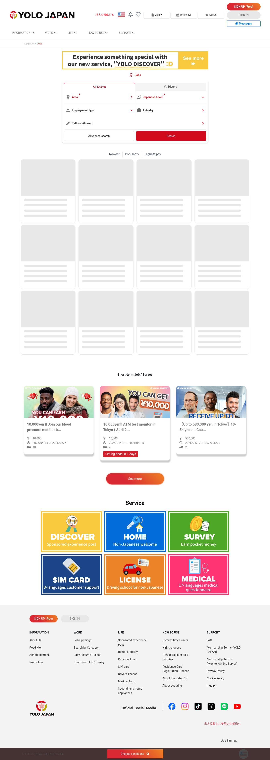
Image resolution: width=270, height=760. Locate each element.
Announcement (39, 655)
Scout (210, 14)
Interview (183, 14)
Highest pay (153, 154)
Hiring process (171, 647)
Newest (114, 154)
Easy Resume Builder (87, 655)
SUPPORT (126, 32)
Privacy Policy (216, 671)
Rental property (128, 652)
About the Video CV (174, 678)
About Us (35, 640)
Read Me (35, 647)
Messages (243, 23)
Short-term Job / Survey (89, 662)
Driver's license (127, 674)
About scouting (172, 685)
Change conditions (135, 753)
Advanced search (99, 136)
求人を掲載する (105, 14)
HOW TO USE (98, 32)
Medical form (126, 681)
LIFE (72, 32)
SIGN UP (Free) (243, 6)
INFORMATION (23, 32)
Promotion (36, 662)
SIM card (123, 666)
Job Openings (82, 640)
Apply (156, 14)
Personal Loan (127, 659)
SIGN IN (244, 15)
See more (135, 479)
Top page (29, 43)
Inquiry (211, 685)
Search (171, 136)
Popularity (132, 154)
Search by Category (86, 647)
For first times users (175, 640)
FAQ (209, 640)
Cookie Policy (215, 678)
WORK (50, 32)
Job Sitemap (229, 741)
